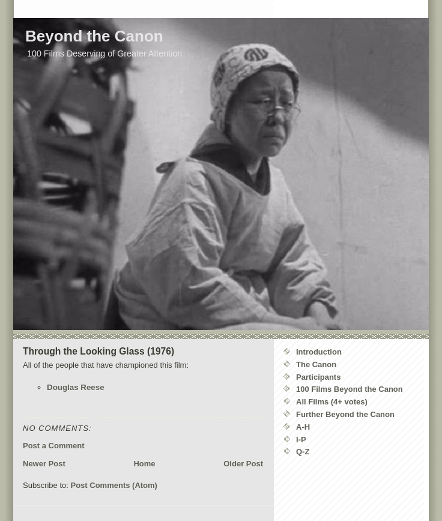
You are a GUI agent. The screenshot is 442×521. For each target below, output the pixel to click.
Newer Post (44, 463)
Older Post (243, 463)
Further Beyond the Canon (345, 414)
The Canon (316, 364)
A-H (303, 426)
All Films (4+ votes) (332, 401)
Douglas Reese (75, 387)
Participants (318, 377)
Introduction (319, 351)
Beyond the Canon (94, 36)
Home (144, 463)
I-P (301, 439)
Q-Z (302, 451)
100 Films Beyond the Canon (349, 389)
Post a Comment (54, 445)
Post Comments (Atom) (114, 485)
